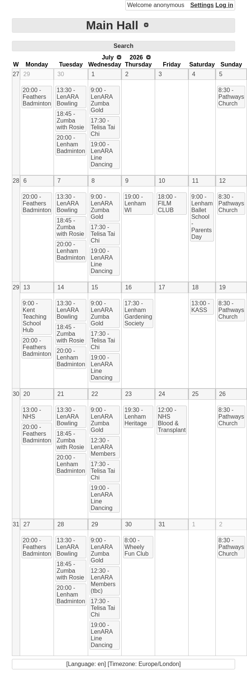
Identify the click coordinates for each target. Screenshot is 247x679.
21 (60, 394)
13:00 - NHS (32, 413)
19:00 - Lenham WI (135, 203)
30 (60, 74)
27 (16, 74)
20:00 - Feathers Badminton (37, 97)
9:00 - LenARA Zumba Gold (102, 100)
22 (95, 394)
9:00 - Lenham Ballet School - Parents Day (202, 217)
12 (222, 181)
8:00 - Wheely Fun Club (136, 547)
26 (222, 394)
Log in (224, 5)
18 (195, 287)
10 (161, 181)
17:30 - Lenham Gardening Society (138, 313)
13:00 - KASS (200, 306)
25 (195, 394)
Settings (202, 5)
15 (95, 287)
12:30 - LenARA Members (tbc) (103, 581)
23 (128, 394)
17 (161, 287)
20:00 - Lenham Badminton (71, 144)
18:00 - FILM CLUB (167, 203)
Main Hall (112, 25)
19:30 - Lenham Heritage (135, 416)
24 (161, 394)
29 (26, 74)
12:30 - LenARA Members (103, 447)
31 (16, 524)
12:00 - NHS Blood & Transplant (172, 420)
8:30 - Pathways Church (231, 97)
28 (16, 181)
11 (195, 181)
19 (222, 287)
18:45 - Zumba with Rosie (70, 120)
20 (26, 394)
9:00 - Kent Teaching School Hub (34, 316)
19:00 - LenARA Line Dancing (102, 154)
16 (128, 287)
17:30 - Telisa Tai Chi (103, 127)
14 (60, 287)
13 (26, 287)
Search (123, 46)
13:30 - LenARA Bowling (68, 97)
